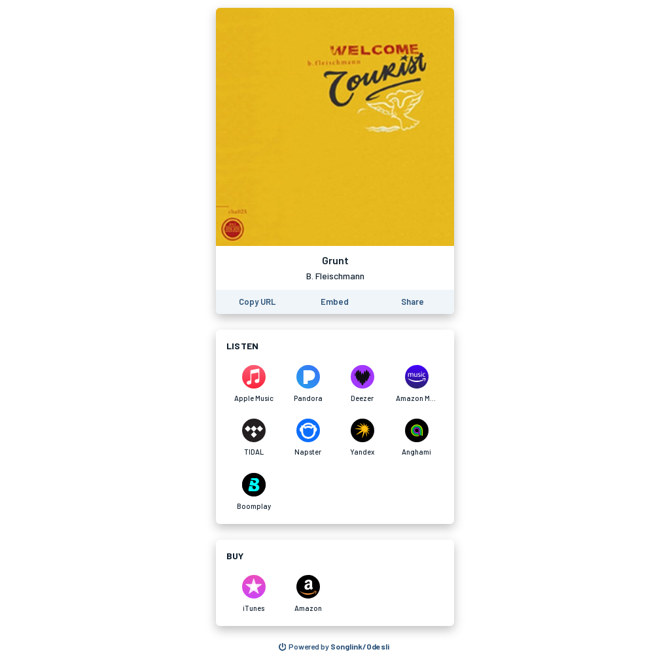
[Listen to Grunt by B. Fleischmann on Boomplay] (253, 491)
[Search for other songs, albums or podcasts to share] (334, 647)
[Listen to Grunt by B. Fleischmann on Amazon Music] (416, 383)
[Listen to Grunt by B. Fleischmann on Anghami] (416, 437)
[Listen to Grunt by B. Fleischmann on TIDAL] (253, 437)
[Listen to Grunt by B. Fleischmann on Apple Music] (253, 383)
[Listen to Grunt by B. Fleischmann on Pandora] (308, 383)
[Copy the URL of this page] (257, 301)
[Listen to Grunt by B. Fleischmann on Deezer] (362, 383)
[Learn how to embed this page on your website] (335, 301)
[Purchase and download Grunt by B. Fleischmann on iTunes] (253, 593)
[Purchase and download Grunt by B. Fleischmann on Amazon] (308, 593)
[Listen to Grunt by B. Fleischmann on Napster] (308, 437)
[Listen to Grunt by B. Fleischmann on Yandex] (362, 437)
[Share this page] (412, 301)
